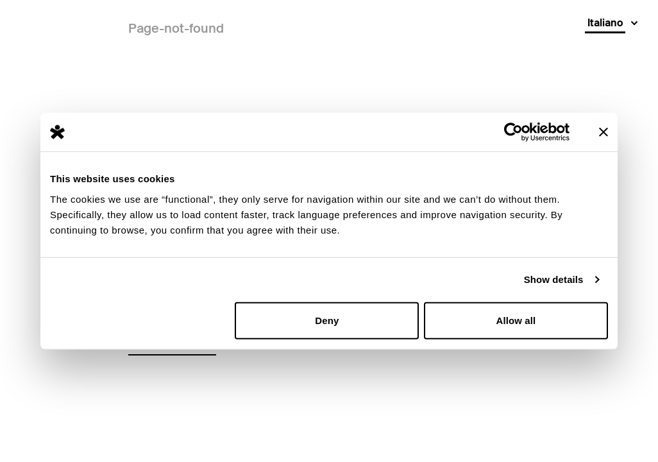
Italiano (605, 23)
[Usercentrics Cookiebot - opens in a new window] (513, 132)
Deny (327, 319)
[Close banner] (603, 132)
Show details (554, 279)
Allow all (516, 319)
